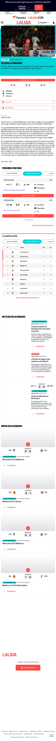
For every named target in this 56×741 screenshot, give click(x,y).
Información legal (39, 733)
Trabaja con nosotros (36, 731)
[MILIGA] (53, 23)
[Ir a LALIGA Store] (28, 17)
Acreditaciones (23, 731)
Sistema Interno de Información (13, 733)
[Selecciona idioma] (44, 22)
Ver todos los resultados (43, 225)
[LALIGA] (24, 22)
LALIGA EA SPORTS (11, 173)
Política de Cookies (31, 737)
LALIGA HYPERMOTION (32, 173)
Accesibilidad (28, 733)
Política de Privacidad (17, 737)
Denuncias (4, 731)
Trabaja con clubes (49, 731)
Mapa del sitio (13, 731)
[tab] (11, 174)
